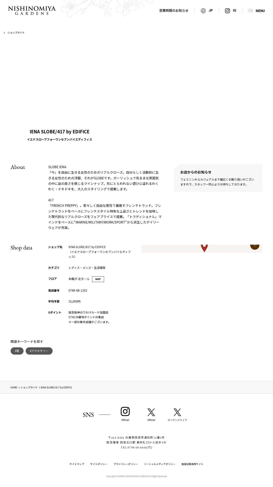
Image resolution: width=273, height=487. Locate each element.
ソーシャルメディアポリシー (159, 464)
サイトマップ (77, 464)
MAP (98, 279)
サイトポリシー (98, 464)
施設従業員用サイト (192, 464)
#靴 (17, 351)
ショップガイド (16, 32)
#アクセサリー (39, 351)
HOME (14, 387)
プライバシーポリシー (125, 464)
